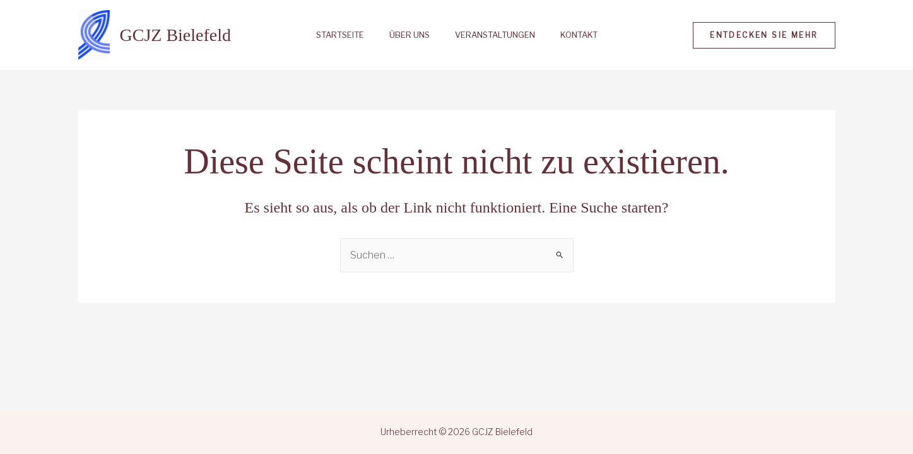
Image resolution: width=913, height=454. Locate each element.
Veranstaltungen (495, 35)
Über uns (409, 35)
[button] (764, 35)
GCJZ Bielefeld (176, 35)
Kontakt (579, 35)
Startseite (340, 35)
